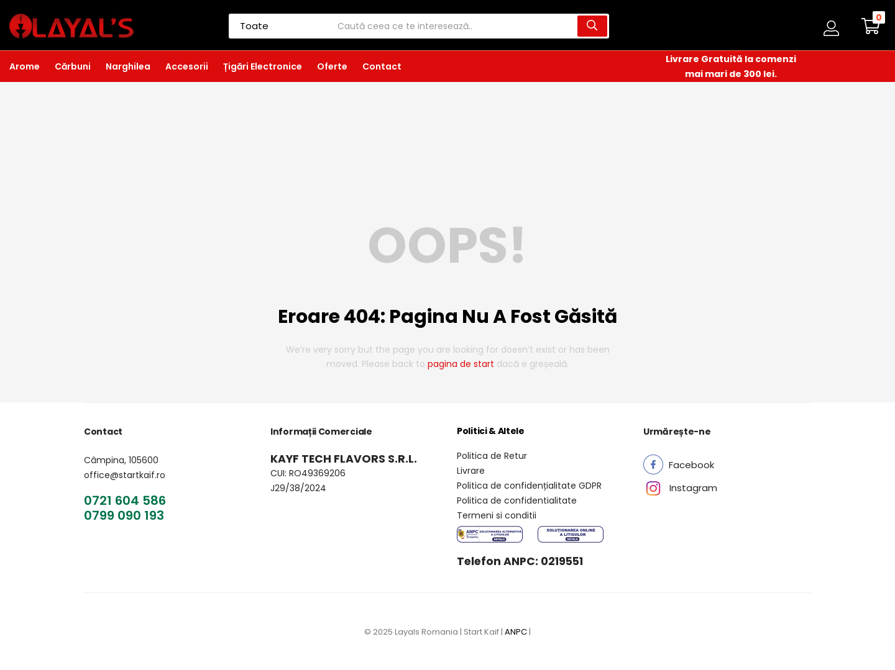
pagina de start (461, 364)
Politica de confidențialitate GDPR (529, 485)
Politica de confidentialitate (517, 500)
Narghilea (128, 66)
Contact (382, 66)
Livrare (471, 470)
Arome (24, 66)
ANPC (516, 632)
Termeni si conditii (496, 515)
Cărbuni (73, 66)
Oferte (332, 66)
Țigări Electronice (262, 66)
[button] (870, 26)
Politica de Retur (492, 456)
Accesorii (186, 66)
